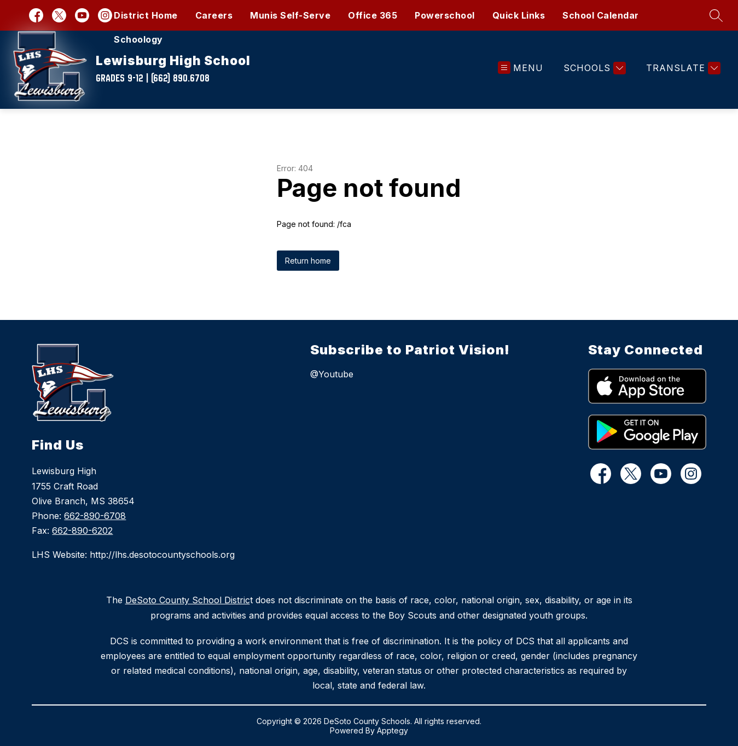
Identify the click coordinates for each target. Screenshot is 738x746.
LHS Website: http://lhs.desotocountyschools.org (133, 554)
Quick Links (518, 15)
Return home (308, 260)
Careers (214, 15)
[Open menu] (520, 68)
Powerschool (445, 15)
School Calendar (600, 15)
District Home (146, 15)
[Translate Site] (681, 68)
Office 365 (372, 15)
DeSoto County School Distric (187, 600)
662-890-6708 (95, 515)
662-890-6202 (82, 530)
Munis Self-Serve (290, 15)
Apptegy (392, 730)
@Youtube (331, 374)
